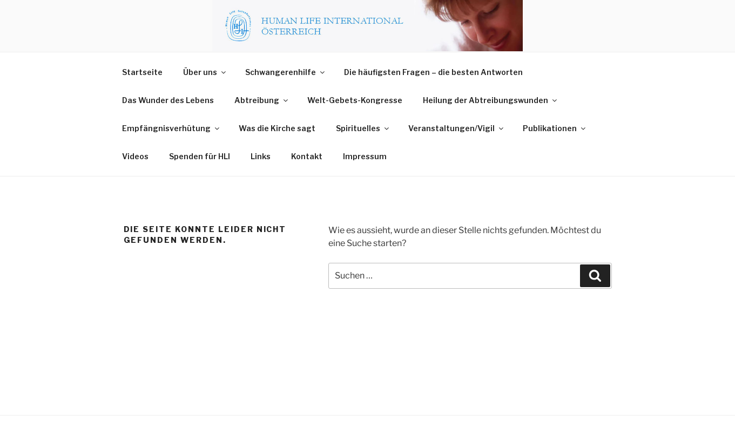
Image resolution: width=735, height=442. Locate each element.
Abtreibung (261, 100)
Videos (135, 156)
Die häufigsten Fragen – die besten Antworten (433, 72)
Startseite (142, 72)
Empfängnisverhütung (171, 128)
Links (261, 156)
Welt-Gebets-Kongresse (354, 100)
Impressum (365, 156)
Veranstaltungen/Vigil (456, 128)
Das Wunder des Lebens (168, 100)
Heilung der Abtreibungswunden (490, 100)
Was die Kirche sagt (277, 128)
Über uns (205, 72)
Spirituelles (363, 128)
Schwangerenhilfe (285, 72)
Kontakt (306, 156)
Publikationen (555, 128)
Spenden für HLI (199, 156)
